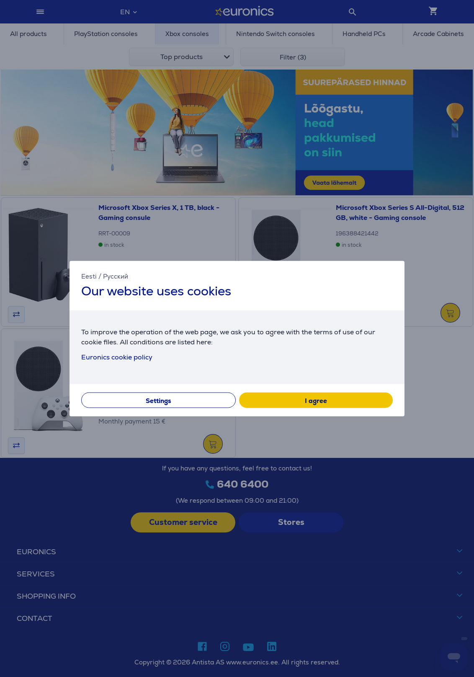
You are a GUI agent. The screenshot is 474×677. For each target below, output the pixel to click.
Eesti (89, 276)
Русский (115, 276)
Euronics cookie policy (116, 356)
